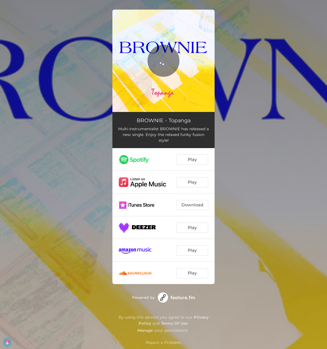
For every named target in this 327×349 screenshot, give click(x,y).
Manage (145, 330)
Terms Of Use (174, 323)
